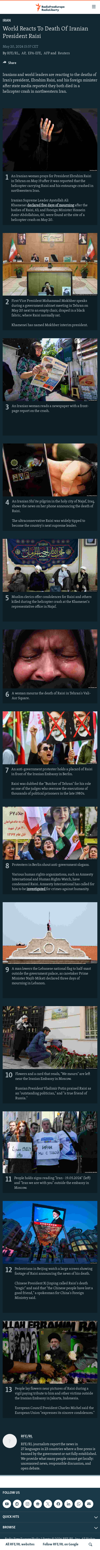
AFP (47, 53)
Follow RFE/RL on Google (60, 1544)
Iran (7, 21)
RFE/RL (13, 53)
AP (23, 53)
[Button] (9, 64)
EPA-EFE (34, 53)
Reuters (64, 53)
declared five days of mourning (50, 205)
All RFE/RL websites (20, 1544)
